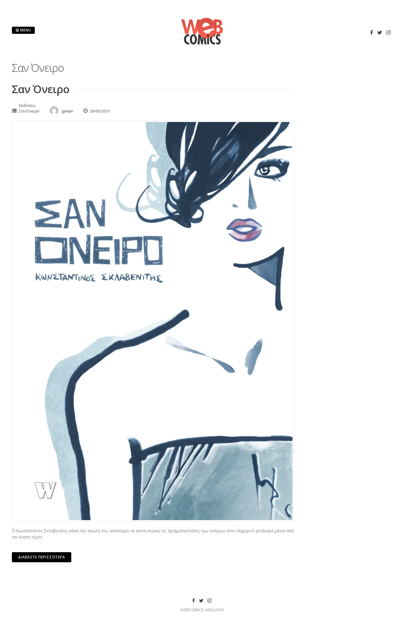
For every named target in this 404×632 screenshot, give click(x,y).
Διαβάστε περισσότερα (41, 557)
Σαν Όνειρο (40, 89)
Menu (23, 30)
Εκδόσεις (27, 105)
